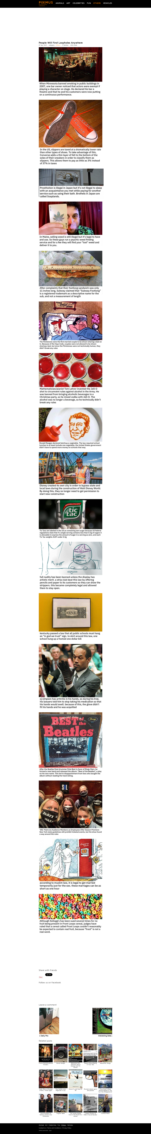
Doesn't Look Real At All (75, 1089)
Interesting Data (104, 1036)
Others (97, 3)
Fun (89, 3)
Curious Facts (105, 1113)
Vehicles (107, 3)
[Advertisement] (75, 25)
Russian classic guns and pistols (90, 1089)
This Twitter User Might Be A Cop (60, 1089)
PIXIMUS (46, 2)
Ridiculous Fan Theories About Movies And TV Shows (75, 1065)
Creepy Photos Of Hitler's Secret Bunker (90, 1114)
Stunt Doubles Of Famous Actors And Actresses (46, 1114)
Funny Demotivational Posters (46, 1063)
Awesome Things (105, 1063)
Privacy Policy (66, 1128)
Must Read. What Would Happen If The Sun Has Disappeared (105, 1090)
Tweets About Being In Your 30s (90, 1063)
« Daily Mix (43, 1036)
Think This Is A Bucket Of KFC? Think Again (46, 1089)
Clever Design (60, 1063)
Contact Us (42, 1128)
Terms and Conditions (54, 1128)
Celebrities (78, 3)
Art (68, 3)
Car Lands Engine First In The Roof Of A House (75, 1114)
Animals (60, 3)
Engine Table (61, 1113)
